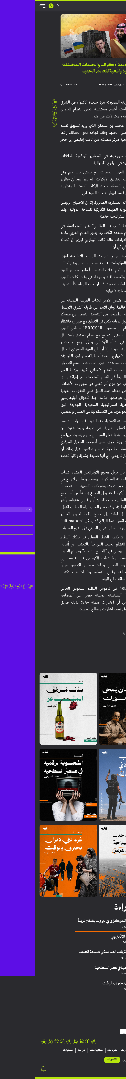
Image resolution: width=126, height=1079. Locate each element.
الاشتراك (77, 1059)
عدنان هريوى (107, 942)
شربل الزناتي (84, 85)
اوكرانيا (98, 634)
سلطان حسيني (106, 958)
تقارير (104, 1050)
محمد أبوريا (107, 989)
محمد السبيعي (106, 973)
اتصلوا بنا (33, 1050)
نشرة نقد (77, 1050)
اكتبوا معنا (61, 1050)
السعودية (107, 634)
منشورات (91, 1050)
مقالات (116, 1050)
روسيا (91, 634)
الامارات (115, 634)
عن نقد (46, 1050)
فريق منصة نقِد (106, 927)
